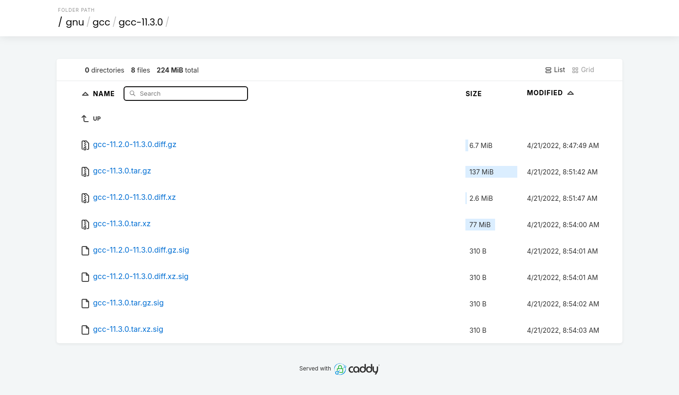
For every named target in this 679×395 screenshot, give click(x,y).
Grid (582, 70)
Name (105, 93)
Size (473, 94)
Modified (551, 93)
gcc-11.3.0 (141, 22)
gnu (75, 22)
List (555, 70)
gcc (101, 22)
